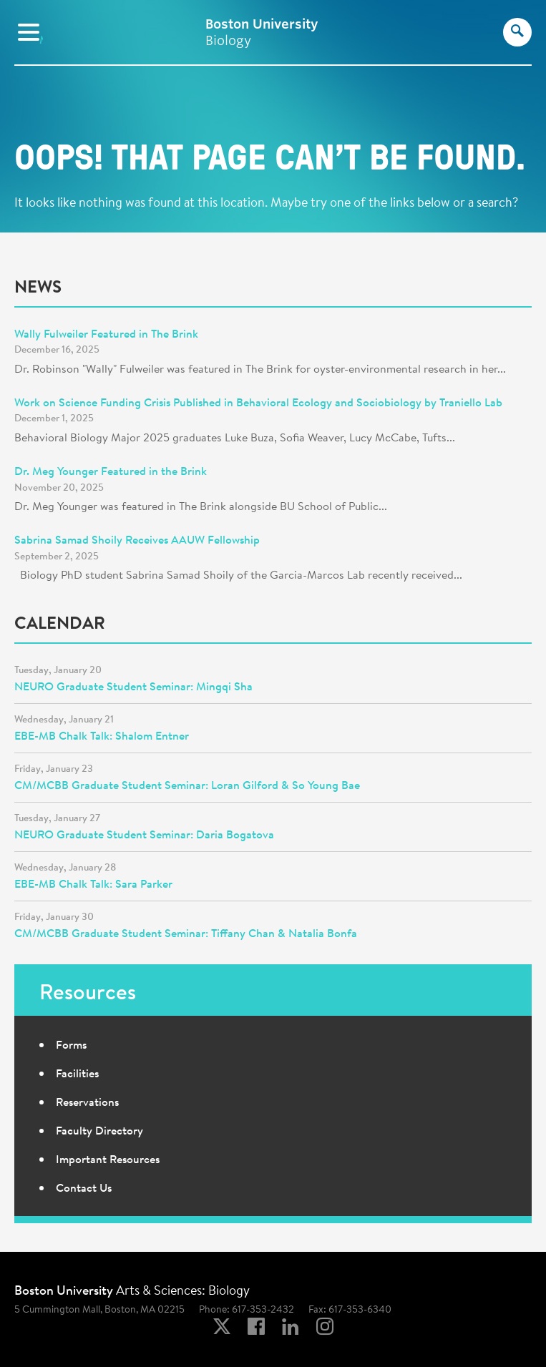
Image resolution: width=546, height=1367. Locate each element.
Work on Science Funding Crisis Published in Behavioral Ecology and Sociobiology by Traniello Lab (258, 402)
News (38, 286)
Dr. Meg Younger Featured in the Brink (110, 471)
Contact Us (84, 1187)
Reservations (87, 1101)
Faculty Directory (99, 1130)
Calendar (59, 622)
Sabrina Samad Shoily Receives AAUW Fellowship (137, 539)
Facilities (77, 1073)
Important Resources (108, 1159)
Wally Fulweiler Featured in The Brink (106, 333)
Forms (71, 1044)
